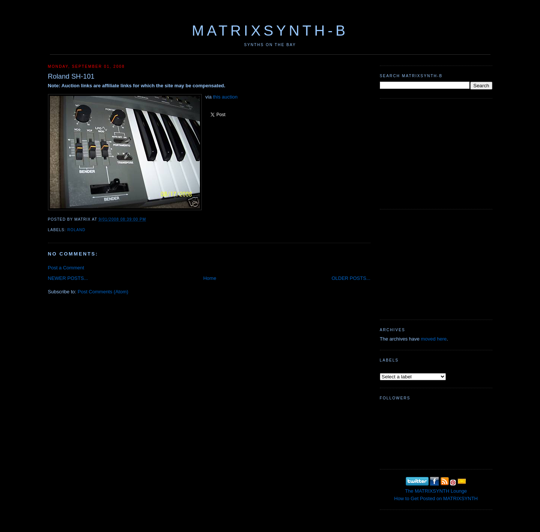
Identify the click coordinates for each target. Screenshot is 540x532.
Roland (77, 230)
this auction (225, 97)
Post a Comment (66, 267)
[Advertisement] (436, 153)
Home (209, 278)
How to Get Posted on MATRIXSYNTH (436, 498)
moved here (434, 339)
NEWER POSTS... (68, 278)
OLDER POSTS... (351, 278)
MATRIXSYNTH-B (270, 30)
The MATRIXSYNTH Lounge (436, 491)
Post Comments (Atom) (103, 291)
